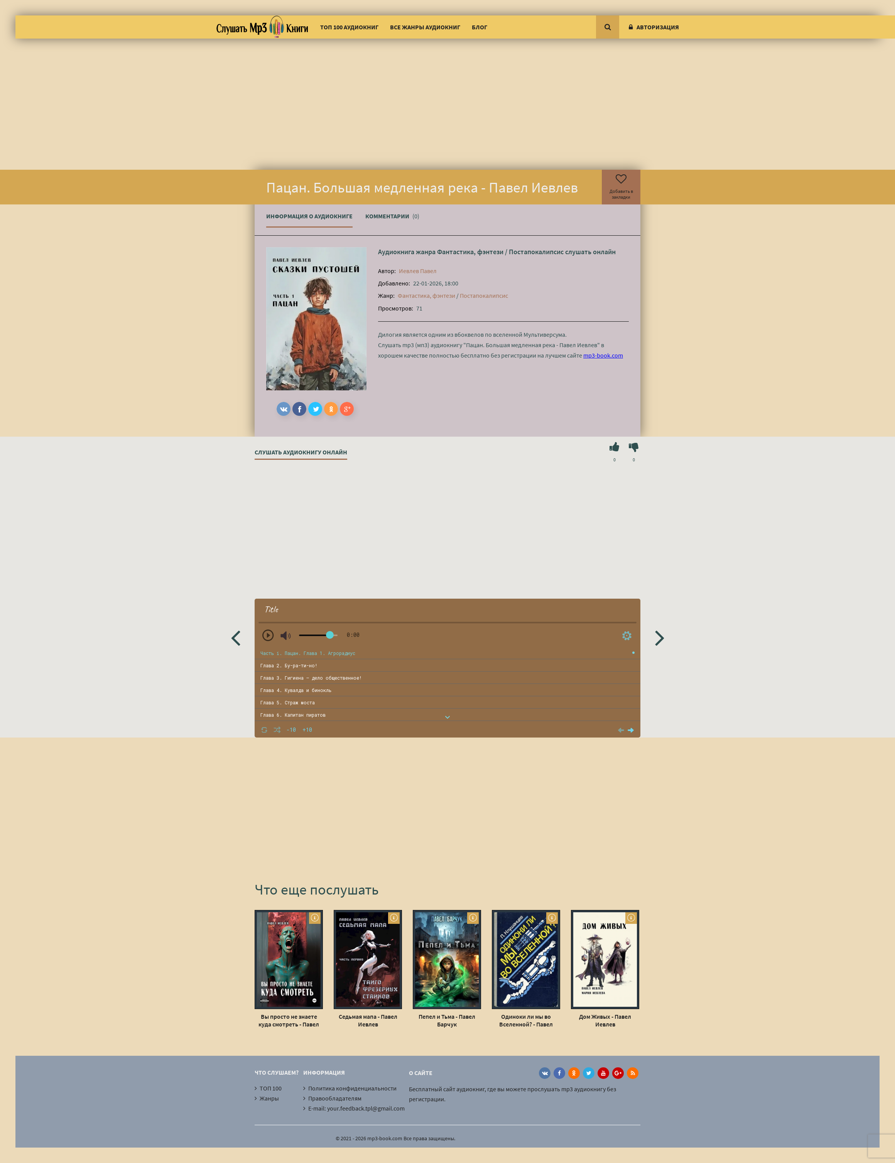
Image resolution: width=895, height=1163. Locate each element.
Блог (479, 27)
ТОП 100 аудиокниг (349, 27)
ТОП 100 (271, 1088)
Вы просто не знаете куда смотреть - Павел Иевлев (288, 1020)
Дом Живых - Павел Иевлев (605, 1020)
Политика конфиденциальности (352, 1088)
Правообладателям (334, 1098)
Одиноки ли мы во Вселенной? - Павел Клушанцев (526, 1020)
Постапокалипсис (536, 251)
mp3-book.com (603, 355)
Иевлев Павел (418, 271)
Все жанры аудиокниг (425, 27)
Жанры (269, 1098)
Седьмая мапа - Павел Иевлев (368, 1020)
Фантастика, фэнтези (470, 251)
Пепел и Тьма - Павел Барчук (447, 1020)
